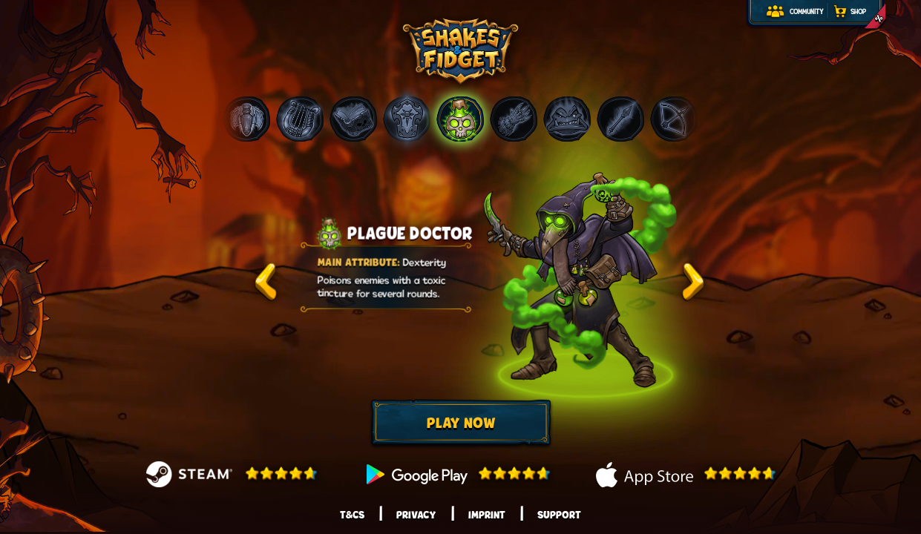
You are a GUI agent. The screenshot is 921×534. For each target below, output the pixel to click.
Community (807, 12)
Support (559, 514)
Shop (858, 12)
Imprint (486, 514)
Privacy (416, 514)
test (265, 282)
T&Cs (352, 514)
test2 (693, 282)
